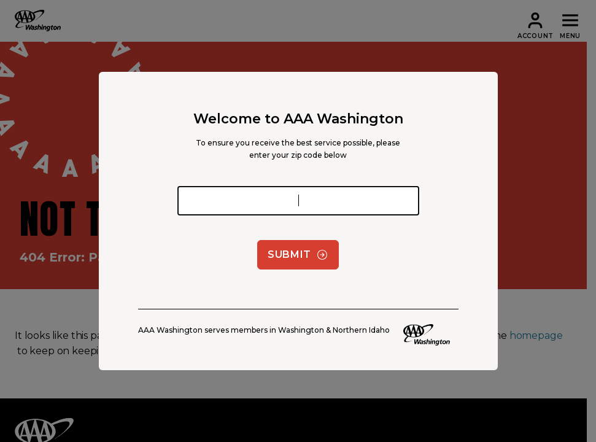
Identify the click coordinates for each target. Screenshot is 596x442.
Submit (298, 255)
